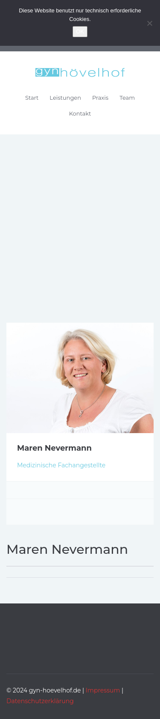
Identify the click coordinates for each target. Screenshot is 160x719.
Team (127, 97)
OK (80, 31)
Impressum (103, 690)
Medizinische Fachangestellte (61, 465)
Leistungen (65, 97)
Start (31, 97)
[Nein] (149, 23)
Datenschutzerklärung (40, 701)
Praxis (100, 97)
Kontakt (80, 113)
